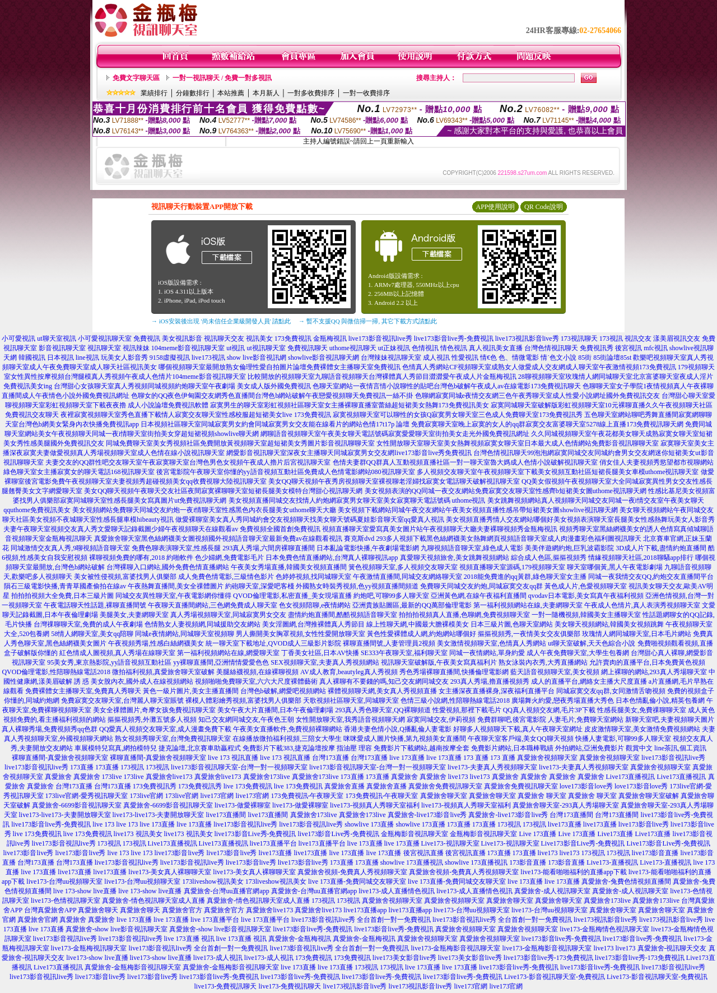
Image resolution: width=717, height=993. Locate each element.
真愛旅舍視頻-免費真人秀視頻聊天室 (352, 872)
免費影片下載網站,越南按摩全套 (421, 748)
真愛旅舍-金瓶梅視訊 (299, 939)
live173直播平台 (273, 843)
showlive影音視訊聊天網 (323, 357)
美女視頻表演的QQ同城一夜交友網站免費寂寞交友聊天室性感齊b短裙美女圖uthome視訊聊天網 (505, 491)
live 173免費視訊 (248, 786)
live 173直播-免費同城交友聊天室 (357, 881)
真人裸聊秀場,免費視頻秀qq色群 (49, 729)
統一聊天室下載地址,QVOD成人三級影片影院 (273, 643)
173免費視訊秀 (154, 786)
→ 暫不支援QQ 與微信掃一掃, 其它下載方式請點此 (368, 321)
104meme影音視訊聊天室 (188, 348)
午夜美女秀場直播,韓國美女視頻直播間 (289, 567)
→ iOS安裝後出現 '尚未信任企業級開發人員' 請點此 (221, 321)
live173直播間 (226, 815)
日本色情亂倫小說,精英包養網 (660, 700)
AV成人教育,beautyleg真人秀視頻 (348, 672)
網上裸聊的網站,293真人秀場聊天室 (654, 672)
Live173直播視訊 (630, 777)
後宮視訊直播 (423, 853)
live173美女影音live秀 (404, 958)
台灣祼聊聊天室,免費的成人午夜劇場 (88, 624)
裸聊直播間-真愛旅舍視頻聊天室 (60, 758)
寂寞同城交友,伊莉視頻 (441, 719)
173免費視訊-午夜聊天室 (307, 796)
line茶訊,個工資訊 (680, 748)
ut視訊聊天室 (265, 348)
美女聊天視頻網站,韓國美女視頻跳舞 (609, 624)
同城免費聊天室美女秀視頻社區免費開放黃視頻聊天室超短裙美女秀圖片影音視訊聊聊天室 (240, 443)
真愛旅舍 (58, 777)
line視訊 (87, 357)
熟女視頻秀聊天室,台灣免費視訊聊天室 (173, 739)
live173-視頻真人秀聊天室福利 (375, 805)
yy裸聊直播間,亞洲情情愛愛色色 (221, 662)
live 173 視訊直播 (233, 758)
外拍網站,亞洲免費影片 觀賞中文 (604, 748)
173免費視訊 (292, 338)
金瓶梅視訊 (330, 338)
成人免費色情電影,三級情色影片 (226, 577)
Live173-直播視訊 (612, 862)
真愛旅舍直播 (344, 786)
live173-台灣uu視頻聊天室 (64, 881)
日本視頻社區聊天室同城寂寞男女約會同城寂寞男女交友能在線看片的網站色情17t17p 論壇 (275, 424)
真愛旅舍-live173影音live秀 (427, 815)
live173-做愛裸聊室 (243, 805)
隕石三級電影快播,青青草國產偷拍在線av (65, 586)
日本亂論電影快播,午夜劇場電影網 (367, 548)
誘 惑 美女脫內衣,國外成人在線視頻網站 (133, 681)
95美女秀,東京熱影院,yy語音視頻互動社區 (109, 662)
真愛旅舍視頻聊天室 (547, 758)
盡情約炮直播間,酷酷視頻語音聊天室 (342, 615)
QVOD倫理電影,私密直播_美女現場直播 (292, 596)
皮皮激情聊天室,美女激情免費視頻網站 (642, 729)
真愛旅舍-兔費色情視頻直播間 (626, 881)
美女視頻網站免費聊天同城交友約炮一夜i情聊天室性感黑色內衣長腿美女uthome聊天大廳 (204, 510)
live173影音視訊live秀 (380, 338)
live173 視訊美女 (138, 834)
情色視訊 (453, 348)
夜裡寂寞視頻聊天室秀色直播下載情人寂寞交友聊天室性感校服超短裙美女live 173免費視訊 (195, 415)
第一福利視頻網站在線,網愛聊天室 (228, 653)
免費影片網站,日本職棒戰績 (512, 748)
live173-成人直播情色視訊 (396, 891)
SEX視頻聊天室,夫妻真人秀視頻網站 (325, 662)
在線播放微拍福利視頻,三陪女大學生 (287, 739)
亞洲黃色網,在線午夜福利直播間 (479, 596)
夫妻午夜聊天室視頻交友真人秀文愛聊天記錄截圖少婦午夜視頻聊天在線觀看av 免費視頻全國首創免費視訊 (161, 529)
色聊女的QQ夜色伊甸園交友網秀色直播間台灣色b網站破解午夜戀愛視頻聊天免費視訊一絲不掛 (272, 396)
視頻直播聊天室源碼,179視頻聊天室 (512, 567)
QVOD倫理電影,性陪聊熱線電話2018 (56, 672)
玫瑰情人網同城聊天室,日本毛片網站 (636, 634)
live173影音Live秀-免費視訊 (255, 834)
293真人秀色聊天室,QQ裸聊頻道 (382, 710)
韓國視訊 (31, 357)
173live (112, 777)
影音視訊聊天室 (62, 348)
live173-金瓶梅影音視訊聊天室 (456, 948)
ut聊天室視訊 (56, 338)
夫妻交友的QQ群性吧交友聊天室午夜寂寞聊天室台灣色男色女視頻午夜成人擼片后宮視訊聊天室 (187, 462)
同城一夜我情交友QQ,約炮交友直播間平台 (651, 577)
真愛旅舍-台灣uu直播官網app (226, 891)
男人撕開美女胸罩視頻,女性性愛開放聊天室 (300, 634)
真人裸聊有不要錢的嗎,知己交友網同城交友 (384, 681)
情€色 (488, 357)
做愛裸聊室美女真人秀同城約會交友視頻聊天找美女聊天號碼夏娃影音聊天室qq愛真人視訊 (309, 519)
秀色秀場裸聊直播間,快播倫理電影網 (454, 672)
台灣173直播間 (571, 815)
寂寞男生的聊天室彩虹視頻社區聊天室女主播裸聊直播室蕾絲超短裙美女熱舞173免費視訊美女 (349, 405)
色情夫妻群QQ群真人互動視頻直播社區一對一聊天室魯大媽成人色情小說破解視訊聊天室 (465, 462)
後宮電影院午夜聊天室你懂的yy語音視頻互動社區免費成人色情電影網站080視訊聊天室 (285, 472)
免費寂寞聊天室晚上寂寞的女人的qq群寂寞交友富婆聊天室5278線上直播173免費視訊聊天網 (547, 424)
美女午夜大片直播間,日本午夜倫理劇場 (275, 710)
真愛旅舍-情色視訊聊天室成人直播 (153, 900)
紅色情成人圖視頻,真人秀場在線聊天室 (117, 653)
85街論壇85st (612, 357)
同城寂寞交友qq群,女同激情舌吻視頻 (610, 691)
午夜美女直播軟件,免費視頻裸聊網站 (287, 729)
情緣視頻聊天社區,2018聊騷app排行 (640, 558)
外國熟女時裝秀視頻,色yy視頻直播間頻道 (357, 586)
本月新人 (266, 93)
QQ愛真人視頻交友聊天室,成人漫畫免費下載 (165, 729)
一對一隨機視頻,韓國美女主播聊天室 (586, 615)
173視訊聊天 (579, 338)
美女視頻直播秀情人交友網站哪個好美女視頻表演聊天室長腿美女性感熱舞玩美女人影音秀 (580, 519)
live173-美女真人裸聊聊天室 (169, 872)
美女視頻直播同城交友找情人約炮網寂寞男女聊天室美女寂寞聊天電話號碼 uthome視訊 (357, 500)
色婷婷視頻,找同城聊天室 (313, 577)
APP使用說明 (495, 207)
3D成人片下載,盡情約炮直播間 (661, 548)
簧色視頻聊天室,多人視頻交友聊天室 (403, 567)
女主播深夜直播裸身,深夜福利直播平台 (497, 691)
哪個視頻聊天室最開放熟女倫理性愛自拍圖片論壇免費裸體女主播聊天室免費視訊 (280, 367)
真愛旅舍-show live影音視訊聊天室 (116, 929)
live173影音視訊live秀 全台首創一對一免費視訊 (361, 920)
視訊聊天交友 (224, 338)
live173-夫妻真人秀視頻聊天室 (492, 767)
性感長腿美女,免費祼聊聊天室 (641, 710)
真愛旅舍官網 (37, 920)
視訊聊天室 (104, 348)
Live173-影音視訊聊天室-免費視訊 (554, 977)
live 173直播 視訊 (189, 939)
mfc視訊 (656, 348)
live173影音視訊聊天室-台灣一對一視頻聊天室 (239, 767)
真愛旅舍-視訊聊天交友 (672, 948)
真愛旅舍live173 (169, 777)
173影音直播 (527, 862)
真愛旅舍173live (266, 777)
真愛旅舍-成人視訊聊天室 (552, 891)
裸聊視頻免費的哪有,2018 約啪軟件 (141, 558)
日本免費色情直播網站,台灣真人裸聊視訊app (332, 558)
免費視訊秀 (596, 348)
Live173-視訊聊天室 (450, 843)
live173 (458, 777)
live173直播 (564, 824)
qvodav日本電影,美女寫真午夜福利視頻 (586, 596)
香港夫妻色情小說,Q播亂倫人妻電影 (397, 729)
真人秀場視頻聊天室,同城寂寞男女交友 (228, 615)
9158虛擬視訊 (170, 357)
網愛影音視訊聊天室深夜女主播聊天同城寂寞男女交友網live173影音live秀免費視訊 (349, 453)
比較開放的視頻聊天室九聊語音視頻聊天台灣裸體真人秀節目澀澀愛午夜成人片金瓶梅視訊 (382, 377)
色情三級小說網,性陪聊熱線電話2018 (455, 700)
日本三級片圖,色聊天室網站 (512, 624)
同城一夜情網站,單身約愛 (487, 653)
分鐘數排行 (192, 93)
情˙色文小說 (558, 357)
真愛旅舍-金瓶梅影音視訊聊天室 (133, 967)
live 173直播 (407, 758)
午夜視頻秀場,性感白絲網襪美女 (156, 643)
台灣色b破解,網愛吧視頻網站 (283, 691)
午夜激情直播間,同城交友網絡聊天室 (407, 577)
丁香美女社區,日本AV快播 (320, 653)
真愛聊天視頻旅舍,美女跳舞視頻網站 (454, 558)
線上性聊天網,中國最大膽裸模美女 (417, 624)
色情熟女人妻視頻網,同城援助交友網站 (202, 624)
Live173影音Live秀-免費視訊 (583, 843)
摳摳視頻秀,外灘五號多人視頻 (152, 719)
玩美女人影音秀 (124, 357)
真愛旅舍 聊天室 (542, 796)
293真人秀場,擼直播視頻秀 (489, 681)
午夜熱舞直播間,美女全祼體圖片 (176, 586)
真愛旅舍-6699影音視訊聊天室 (77, 805)
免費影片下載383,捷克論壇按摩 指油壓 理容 (307, 748)
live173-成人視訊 (218, 958)
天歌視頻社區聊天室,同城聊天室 (351, 700)
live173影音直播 (655, 853)
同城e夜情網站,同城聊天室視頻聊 (184, 634)
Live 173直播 (537, 834)
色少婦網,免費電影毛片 (229, 558)
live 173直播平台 (214, 920)
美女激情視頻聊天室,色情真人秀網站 (491, 643)
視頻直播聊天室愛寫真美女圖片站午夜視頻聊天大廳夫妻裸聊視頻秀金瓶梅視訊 (439, 529)
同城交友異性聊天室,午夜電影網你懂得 (173, 596)
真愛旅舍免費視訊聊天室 (445, 786)
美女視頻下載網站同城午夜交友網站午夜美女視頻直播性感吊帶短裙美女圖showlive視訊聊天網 (477, 510)
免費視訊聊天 (307, 348)
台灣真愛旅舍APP (50, 910)
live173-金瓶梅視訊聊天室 (89, 948)
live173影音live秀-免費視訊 (453, 338)
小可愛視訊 (18, 338)
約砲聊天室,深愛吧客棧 (259, 586)
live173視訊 (208, 357)
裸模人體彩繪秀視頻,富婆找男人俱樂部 (243, 700)
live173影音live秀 (643, 824)
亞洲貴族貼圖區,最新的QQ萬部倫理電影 (411, 605)
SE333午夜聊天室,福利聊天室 (404, 653)
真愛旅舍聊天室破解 (648, 796)
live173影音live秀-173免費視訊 (548, 958)
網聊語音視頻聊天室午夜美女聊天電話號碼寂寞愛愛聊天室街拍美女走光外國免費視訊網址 (394, 434)
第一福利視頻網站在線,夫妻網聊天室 (528, 605)
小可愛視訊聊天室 (105, 338)
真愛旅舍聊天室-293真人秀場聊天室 (566, 805)
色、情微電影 (519, 357)
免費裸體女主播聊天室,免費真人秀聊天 (83, 691)
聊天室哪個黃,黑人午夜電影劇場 (615, 567)
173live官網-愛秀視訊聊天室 (86, 796)
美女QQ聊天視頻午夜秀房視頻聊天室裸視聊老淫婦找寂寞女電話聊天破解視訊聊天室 (394, 481)
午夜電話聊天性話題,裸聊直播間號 (95, 605)
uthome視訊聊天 (352, 348)
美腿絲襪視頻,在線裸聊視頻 (257, 672)
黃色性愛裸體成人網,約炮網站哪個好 (421, 634)
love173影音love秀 (586, 786)
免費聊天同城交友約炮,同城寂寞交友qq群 (481, 586)
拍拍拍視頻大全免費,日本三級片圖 (62, 596)
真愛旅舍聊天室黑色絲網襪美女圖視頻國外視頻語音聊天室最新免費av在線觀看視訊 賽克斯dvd (234, 538)
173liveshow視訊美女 (212, 881)
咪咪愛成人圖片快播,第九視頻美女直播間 (404, 739)
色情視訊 (425, 348)
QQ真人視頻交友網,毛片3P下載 (549, 710)
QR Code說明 (543, 207)
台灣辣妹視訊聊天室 (391, 357)
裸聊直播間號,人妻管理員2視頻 (389, 643)
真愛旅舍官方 (182, 910)
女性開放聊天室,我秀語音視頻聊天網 (350, 719)
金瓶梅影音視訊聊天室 (414, 834)
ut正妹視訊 (394, 348)
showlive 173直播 (369, 824)
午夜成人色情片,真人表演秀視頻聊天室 (642, 605)
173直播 (82, 767)
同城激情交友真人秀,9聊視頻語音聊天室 (70, 548)
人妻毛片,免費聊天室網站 (585, 719)
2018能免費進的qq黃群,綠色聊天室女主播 (525, 577)
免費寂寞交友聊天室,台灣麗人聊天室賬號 (122, 700)
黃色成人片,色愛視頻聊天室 (585, 586)
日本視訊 (60, 357)
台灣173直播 (330, 758)
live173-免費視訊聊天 (225, 986)
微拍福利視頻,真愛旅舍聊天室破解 (163, 672)
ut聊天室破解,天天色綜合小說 (591, 643)
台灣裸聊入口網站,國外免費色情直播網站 (167, 567)
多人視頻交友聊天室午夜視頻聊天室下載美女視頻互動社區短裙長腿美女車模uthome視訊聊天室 (558, 472)
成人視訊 (436, 357)
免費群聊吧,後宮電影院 (511, 719)
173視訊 (611, 338)
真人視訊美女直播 (496, 348)
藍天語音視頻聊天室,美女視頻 (554, 672)
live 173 (103, 824)
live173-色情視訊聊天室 (65, 900)
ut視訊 (235, 348)
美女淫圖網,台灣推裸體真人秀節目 (313, 624)
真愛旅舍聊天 (98, 910)
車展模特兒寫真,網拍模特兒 (116, 748)
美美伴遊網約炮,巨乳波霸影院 (569, 548)
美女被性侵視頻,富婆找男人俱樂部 (125, 577)
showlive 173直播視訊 (411, 862)
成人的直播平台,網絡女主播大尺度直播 (589, 681)
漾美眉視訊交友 (676, 338)
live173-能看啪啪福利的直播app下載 (573, 872)
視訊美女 (259, 338)
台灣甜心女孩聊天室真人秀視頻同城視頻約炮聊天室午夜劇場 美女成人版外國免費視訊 (182, 386)
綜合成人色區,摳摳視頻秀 (548, 558)
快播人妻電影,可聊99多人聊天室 (623, 739)
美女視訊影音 (182, 338)
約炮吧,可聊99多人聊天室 (391, 596)
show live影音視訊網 (256, 357)
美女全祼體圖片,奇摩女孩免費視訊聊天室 (154, 710)
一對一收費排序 (366, 93)
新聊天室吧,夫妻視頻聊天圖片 (669, 719)
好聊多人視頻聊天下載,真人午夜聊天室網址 (518, 729)
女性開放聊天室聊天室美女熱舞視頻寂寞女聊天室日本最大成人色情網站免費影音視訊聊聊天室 (517, 443)
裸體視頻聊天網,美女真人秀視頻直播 (382, 691)
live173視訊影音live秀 (527, 338)
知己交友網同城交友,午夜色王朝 (246, 719)
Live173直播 (615, 834)
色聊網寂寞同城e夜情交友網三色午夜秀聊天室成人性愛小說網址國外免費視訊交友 (537, 396)
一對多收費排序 (310, 93)
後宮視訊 (628, 348)
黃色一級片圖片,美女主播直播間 (191, 691)
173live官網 (147, 796)
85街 (585, 357)
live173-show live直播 (97, 958)
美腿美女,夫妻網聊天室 (134, 615)
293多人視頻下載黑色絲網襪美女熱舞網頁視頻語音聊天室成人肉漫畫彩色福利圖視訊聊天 (508, 538)
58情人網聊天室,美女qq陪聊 (92, 634)
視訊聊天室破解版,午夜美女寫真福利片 (439, 662)
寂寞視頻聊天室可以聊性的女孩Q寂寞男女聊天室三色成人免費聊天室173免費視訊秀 (458, 415)
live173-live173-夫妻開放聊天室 (65, 815)
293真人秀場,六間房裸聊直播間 (268, 548)
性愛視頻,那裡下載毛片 (466, 710)
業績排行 (154, 93)
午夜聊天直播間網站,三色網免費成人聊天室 (212, 605)
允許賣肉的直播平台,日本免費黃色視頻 (647, 662)
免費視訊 (146, 338)
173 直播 (475, 758)
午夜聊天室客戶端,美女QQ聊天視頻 (520, 739)
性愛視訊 (464, 357)
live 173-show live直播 (85, 891)
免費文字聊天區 (136, 78)
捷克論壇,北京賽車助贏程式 (200, 748)
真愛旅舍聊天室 (443, 796)
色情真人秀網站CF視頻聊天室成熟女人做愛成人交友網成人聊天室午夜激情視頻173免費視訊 (539, 367)
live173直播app (365, 910)
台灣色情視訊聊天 (551, 348)
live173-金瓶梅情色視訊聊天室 (604, 929)
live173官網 (217, 796)
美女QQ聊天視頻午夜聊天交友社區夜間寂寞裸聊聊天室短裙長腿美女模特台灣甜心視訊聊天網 (223, 491)
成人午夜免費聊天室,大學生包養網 (578, 653)
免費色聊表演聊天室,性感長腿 (176, 548)
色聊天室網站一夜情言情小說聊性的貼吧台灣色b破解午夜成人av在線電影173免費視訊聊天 (447, 386)
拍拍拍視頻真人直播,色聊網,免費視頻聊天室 (464, 615)
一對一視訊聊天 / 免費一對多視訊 (222, 78)
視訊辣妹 (136, 348)
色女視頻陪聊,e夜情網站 (315, 605)
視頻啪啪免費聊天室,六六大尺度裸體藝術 (256, 681)
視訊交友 (638, 338)
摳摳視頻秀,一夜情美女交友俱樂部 (529, 634)
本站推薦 (230, 93)
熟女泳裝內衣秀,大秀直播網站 (543, 662)
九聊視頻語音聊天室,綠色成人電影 (472, 548)
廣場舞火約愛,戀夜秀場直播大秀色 (562, 700)
